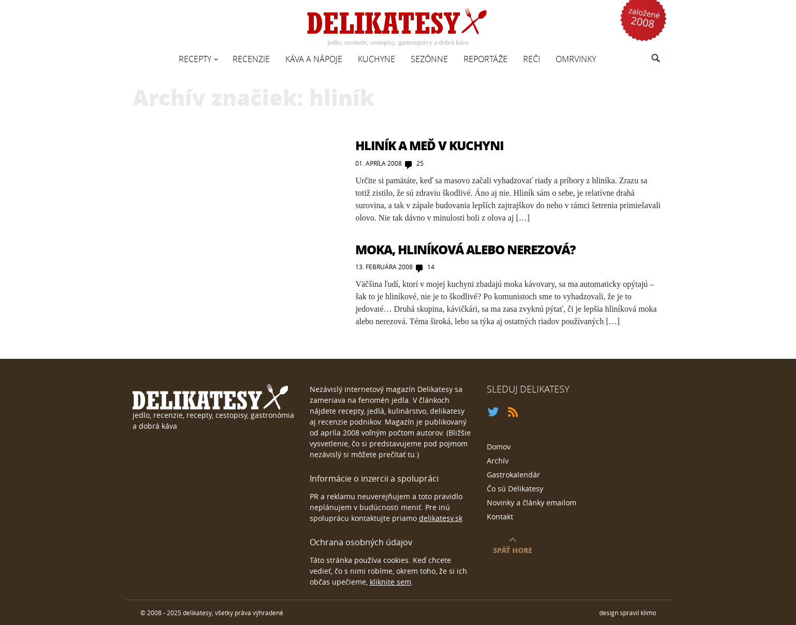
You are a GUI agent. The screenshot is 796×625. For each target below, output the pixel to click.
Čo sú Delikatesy (515, 488)
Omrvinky (576, 59)
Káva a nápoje (313, 59)
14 (431, 267)
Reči (531, 59)
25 (420, 163)
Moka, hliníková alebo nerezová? (465, 249)
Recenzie (251, 59)
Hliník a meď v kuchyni (429, 145)
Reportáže (486, 59)
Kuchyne (376, 59)
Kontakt (500, 516)
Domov (499, 447)
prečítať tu (397, 454)
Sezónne (429, 59)
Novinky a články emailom (531, 502)
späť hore (512, 550)
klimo (648, 612)
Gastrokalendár (513, 474)
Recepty (195, 59)
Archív (498, 461)
